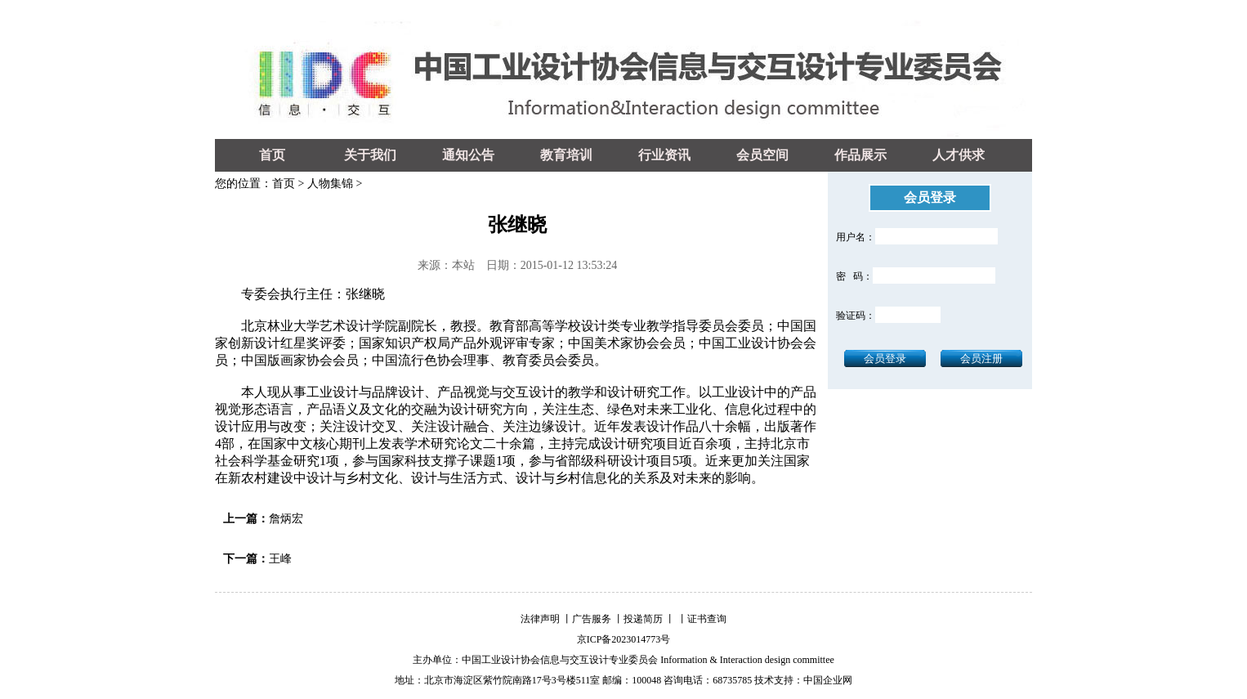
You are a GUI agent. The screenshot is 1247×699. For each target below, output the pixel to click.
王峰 (280, 559)
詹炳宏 (286, 519)
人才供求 (958, 155)
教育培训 (566, 155)
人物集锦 (330, 183)
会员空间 (762, 155)
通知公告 (468, 155)
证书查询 (706, 619)
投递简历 (643, 619)
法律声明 (540, 619)
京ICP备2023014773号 (624, 639)
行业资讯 (664, 155)
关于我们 (370, 155)
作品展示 (860, 155)
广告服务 (591, 619)
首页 (272, 155)
